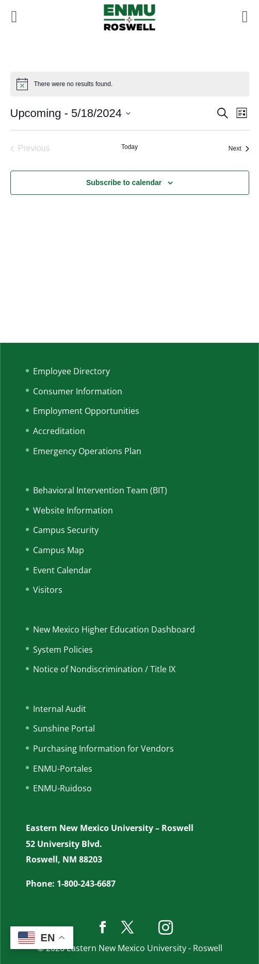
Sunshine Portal (64, 728)
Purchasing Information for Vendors (103, 748)
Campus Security (66, 530)
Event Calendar (62, 570)
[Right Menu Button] (244, 16)
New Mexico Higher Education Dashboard (114, 629)
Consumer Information (77, 391)
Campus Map (58, 550)
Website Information (73, 510)
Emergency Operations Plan (87, 451)
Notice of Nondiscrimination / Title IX (104, 669)
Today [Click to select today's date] (129, 147)
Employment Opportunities (86, 411)
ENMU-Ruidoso (62, 788)
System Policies (63, 649)
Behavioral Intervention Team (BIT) (100, 490)
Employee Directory (71, 371)
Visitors (47, 589)
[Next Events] (239, 148)
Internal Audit (59, 708)
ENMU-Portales (62, 768)
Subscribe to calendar (123, 182)
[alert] (129, 84)
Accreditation (59, 431)
